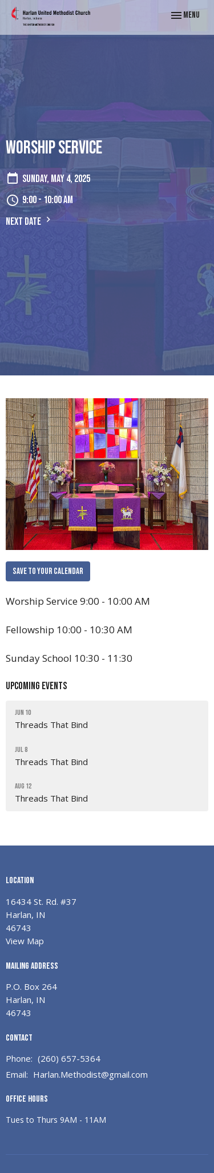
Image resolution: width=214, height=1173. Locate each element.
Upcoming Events (36, 686)
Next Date (30, 221)
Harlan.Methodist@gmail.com (90, 1074)
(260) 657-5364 (69, 1058)
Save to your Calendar (48, 571)
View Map (25, 941)
